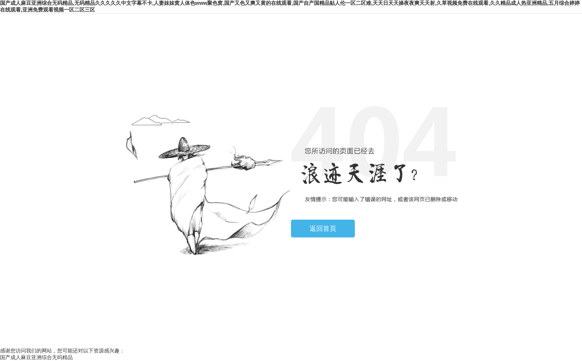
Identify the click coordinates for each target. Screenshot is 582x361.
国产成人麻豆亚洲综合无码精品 (36, 357)
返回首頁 (323, 228)
